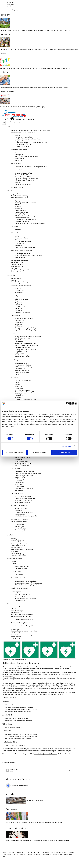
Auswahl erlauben (39, 452)
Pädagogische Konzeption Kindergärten (27, 328)
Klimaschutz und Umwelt (14, 558)
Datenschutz (47, 854)
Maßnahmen (19, 575)
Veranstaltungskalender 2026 (24, 475)
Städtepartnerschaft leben (19, 521)
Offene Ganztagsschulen (22, 347)
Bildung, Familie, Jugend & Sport (24, 214)
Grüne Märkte (19, 490)
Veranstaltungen (16, 468)
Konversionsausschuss (22, 146)
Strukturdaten (19, 289)
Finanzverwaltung (20, 210)
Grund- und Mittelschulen (23, 338)
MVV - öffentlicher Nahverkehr (24, 465)
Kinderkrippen (19, 322)
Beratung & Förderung (17, 542)
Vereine (17, 374)
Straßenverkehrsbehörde (22, 218)
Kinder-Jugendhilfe (20, 394)
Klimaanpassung (16, 571)
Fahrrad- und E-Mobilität (22, 595)
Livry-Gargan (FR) (20, 524)
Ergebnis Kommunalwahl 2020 (24, 184)
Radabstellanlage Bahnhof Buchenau (26, 581)
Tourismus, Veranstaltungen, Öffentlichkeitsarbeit (30, 223)
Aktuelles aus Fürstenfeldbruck (20, 633)
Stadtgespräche (15, 613)
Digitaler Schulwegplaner (22, 340)
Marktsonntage (19, 479)
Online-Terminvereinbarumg (19, 196)
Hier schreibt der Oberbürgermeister (22, 614)
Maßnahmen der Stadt (22, 566)
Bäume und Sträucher (21, 597)
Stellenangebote (20, 257)
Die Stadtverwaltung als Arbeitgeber (22, 250)
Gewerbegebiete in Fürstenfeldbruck (22, 549)
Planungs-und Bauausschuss (23, 137)
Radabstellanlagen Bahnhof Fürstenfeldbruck (28, 583)
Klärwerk (17, 240)
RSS (24, 119)
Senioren (9, 8)
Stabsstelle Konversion (22, 221)
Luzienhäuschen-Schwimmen (24, 488)
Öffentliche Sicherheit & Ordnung (25, 216)
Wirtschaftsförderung (21, 212)
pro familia (18, 397)
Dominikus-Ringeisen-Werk (23, 390)
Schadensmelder (16, 284)
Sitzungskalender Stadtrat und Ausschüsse (24, 631)
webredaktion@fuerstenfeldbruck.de (45, 754)
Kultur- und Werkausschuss (23, 144)
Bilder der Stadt (15, 638)
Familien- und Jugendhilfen (23, 381)
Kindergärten (19, 324)
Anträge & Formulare (17, 264)
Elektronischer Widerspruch (19, 272)
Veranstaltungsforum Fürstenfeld (25, 247)
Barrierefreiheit (57, 854)
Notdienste (18, 308)
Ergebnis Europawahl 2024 (23, 177)
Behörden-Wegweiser (21, 299)
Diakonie (17, 384)
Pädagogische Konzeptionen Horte (25, 344)
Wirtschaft (10, 535)
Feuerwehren (19, 310)
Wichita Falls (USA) (20, 528)
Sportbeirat (18, 160)
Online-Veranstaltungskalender (24, 471)
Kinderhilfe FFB (19, 396)
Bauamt (17, 204)
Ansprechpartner (16, 590)
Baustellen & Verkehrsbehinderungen (22, 635)
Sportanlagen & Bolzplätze (23, 365)
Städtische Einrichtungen (18, 233)
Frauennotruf (19, 388)
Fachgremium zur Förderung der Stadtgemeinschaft (30, 167)
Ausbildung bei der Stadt (22, 254)
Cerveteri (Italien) (20, 526)
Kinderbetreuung (16, 315)
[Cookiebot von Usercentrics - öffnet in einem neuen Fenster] (68, 403)
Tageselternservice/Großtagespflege (26, 330)
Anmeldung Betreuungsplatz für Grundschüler (29, 336)
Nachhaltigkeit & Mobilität (19, 578)
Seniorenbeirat (19, 158)
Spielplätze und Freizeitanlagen (24, 367)
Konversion (10, 4)
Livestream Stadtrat (17, 187)
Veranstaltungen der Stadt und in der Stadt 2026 (29, 473)
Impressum (37, 854)
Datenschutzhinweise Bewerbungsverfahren (28, 255)
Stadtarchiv (18, 245)
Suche (7, 122)
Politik (8, 127)
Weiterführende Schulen (22, 357)
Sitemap (29, 854)
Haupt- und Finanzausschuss (24, 141)
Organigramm (19, 201)
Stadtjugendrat (19, 155)
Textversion (30, 119)
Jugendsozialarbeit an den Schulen (25, 349)
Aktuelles (13, 538)
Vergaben (18, 230)
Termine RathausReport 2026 (24, 619)
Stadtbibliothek (19, 243)
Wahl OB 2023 (19, 182)
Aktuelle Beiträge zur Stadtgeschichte (26, 516)
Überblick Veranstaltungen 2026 (24, 626)
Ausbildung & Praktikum (18, 546)
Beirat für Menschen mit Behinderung (26, 156)
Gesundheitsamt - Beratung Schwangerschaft (28, 392)
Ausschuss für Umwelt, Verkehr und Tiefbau (28, 139)
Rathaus (9, 191)
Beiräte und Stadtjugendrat (19, 150)
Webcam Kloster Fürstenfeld (19, 519)
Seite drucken (68, 854)
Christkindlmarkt (20, 486)
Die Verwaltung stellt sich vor (19, 198)
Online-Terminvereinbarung (19, 282)
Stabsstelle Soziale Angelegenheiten (26, 219)
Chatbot (13, 280)
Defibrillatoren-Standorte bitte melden (14, 660)
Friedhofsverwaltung (21, 238)
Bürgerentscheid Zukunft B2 (23, 173)
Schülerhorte (19, 342)
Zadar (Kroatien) (20, 530)
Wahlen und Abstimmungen (19, 170)
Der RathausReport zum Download (21, 616)
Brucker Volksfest (20, 477)
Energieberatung (20, 600)
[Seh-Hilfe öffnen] (12, 119)
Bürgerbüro (18, 206)
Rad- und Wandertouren (22, 457)
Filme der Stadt (15, 629)
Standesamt (18, 208)
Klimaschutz (14, 563)
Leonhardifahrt (19, 482)
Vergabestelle (15, 226)
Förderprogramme (16, 592)
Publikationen (19, 293)
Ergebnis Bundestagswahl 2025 (24, 180)
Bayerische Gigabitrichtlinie (19, 555)
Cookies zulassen (64, 452)
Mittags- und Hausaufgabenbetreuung (26, 345)
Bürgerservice (11, 275)
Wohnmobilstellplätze (21, 461)
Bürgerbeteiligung (12, 10)
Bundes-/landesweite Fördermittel (25, 599)
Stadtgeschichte (20, 514)
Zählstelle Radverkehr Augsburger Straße (27, 585)
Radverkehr (10, 2)
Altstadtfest (18, 481)
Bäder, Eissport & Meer (22, 363)
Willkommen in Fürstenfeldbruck (21, 286)
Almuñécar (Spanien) (21, 532)
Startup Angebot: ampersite (19, 544)
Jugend (9, 6)
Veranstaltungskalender (22, 372)
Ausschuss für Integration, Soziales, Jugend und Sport (31, 143)
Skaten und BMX (20, 369)
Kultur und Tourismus (33, 852)
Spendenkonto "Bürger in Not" (20, 270)
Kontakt (18, 119)
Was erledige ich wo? (17, 262)
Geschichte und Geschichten (19, 505)
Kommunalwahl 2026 (21, 175)
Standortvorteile (16, 553)
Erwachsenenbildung (21, 355)
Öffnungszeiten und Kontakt (19, 261)
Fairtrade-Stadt (19, 291)
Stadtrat (17, 135)
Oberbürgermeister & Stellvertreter (25, 203)
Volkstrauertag (19, 484)
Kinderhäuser (19, 326)
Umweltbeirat (19, 153)
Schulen (13, 333)
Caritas (17, 382)
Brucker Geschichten (21, 508)
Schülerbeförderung (21, 351)
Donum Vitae (19, 386)
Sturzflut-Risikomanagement (19, 588)
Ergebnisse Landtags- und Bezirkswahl (26, 179)
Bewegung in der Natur (22, 370)
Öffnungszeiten (7, 854)
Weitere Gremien (16, 163)
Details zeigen (67, 446)
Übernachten (19, 459)
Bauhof (17, 236)
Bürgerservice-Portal (17, 194)
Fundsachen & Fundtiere (22, 312)
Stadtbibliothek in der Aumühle (24, 500)
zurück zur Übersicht (8, 763)
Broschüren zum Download (23, 463)
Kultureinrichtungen (17, 493)
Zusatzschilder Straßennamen (24, 512)
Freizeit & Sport (15, 360)
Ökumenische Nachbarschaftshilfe (25, 399)
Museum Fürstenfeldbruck (23, 242)
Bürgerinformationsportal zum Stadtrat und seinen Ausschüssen (30, 130)
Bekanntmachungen (17, 266)
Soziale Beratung (20, 306)
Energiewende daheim (21, 568)
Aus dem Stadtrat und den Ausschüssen (23, 132)
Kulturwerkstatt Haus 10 (22, 502)
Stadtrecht (14, 268)
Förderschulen (19, 353)
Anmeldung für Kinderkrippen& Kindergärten (24, 319)
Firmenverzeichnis (16, 547)
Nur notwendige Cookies (14, 452)
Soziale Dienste (15, 377)
